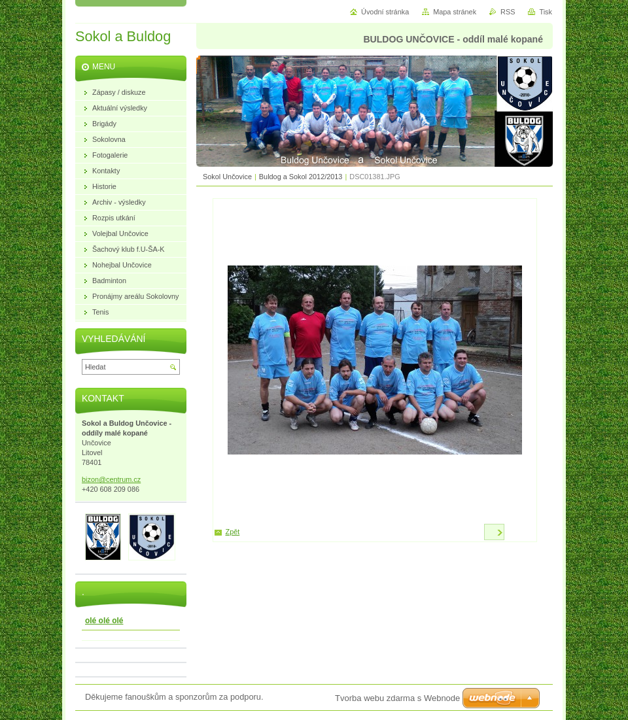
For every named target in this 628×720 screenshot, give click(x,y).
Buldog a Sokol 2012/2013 (301, 176)
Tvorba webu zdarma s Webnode (397, 698)
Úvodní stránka (385, 12)
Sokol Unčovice (227, 176)
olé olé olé (104, 620)
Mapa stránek (454, 12)
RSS (507, 12)
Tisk (545, 12)
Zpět (233, 532)
